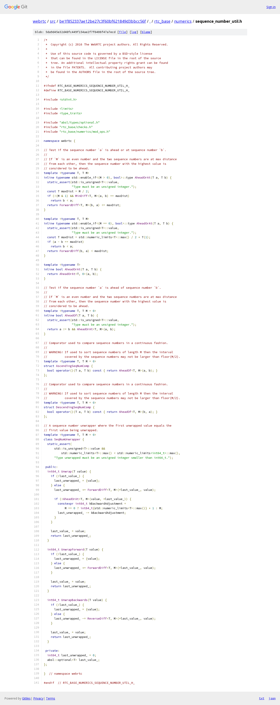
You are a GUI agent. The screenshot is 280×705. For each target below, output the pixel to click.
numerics (183, 21)
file (122, 32)
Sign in (271, 7)
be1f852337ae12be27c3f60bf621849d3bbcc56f (102, 21)
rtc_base (162, 21)
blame (146, 32)
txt (261, 698)
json (272, 698)
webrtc (39, 21)
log (133, 32)
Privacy (38, 698)
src (53, 21)
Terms (50, 698)
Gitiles (26, 698)
